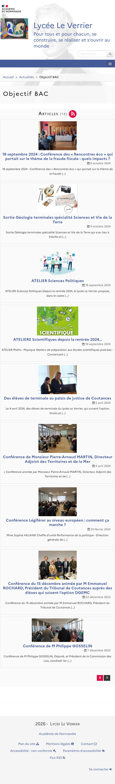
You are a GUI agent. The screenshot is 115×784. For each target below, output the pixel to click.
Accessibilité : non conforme (33, 751)
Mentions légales (60, 744)
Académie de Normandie (57, 734)
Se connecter (100, 769)
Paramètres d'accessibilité (84, 751)
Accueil (8, 77)
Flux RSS (57, 758)
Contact (89, 744)
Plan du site (28, 744)
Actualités (26, 77)
